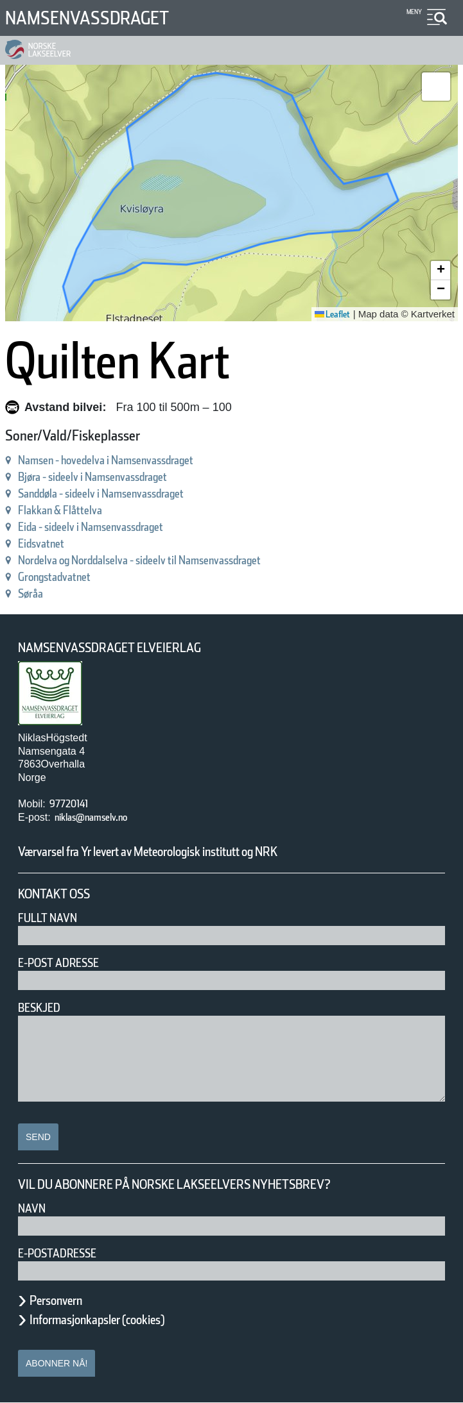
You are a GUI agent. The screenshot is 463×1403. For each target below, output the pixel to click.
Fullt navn (52, 918)
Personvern (65, 1300)
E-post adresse (68, 963)
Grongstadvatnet (67, 577)
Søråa (34, 593)
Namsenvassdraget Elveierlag (128, 648)
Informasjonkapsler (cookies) (122, 1319)
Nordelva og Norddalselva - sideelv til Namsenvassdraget (183, 560)
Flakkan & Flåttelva (73, 510)
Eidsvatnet (48, 543)
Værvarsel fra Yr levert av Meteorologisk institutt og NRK (200, 851)
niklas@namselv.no (104, 817)
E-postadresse (65, 1253)
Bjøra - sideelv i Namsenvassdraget (120, 476)
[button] (436, 86)
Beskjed (43, 1007)
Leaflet (328, 314)
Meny (412, 11)
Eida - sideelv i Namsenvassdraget (118, 526)
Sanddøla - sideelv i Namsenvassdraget (132, 493)
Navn (34, 1208)
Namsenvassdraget (104, 17)
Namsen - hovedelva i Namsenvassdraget (138, 460)
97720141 (75, 804)
